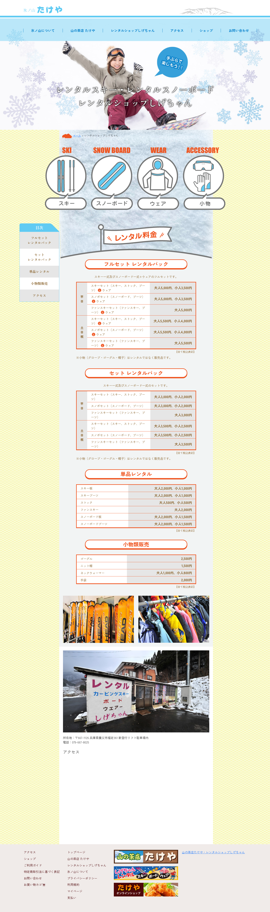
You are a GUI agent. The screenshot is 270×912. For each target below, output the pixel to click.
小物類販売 (39, 284)
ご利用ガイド (33, 865)
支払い (71, 896)
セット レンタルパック (39, 258)
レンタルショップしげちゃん (134, 30)
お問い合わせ (239, 30)
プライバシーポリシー (82, 877)
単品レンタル (39, 272)
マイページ (74, 890)
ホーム (77, 135)
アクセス (178, 30)
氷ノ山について (46, 30)
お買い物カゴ (34, 884)
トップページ (76, 852)
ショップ (207, 30)
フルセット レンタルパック (39, 240)
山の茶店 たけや (85, 30)
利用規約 (73, 884)
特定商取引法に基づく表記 (42, 871)
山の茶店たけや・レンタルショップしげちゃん (213, 852)
